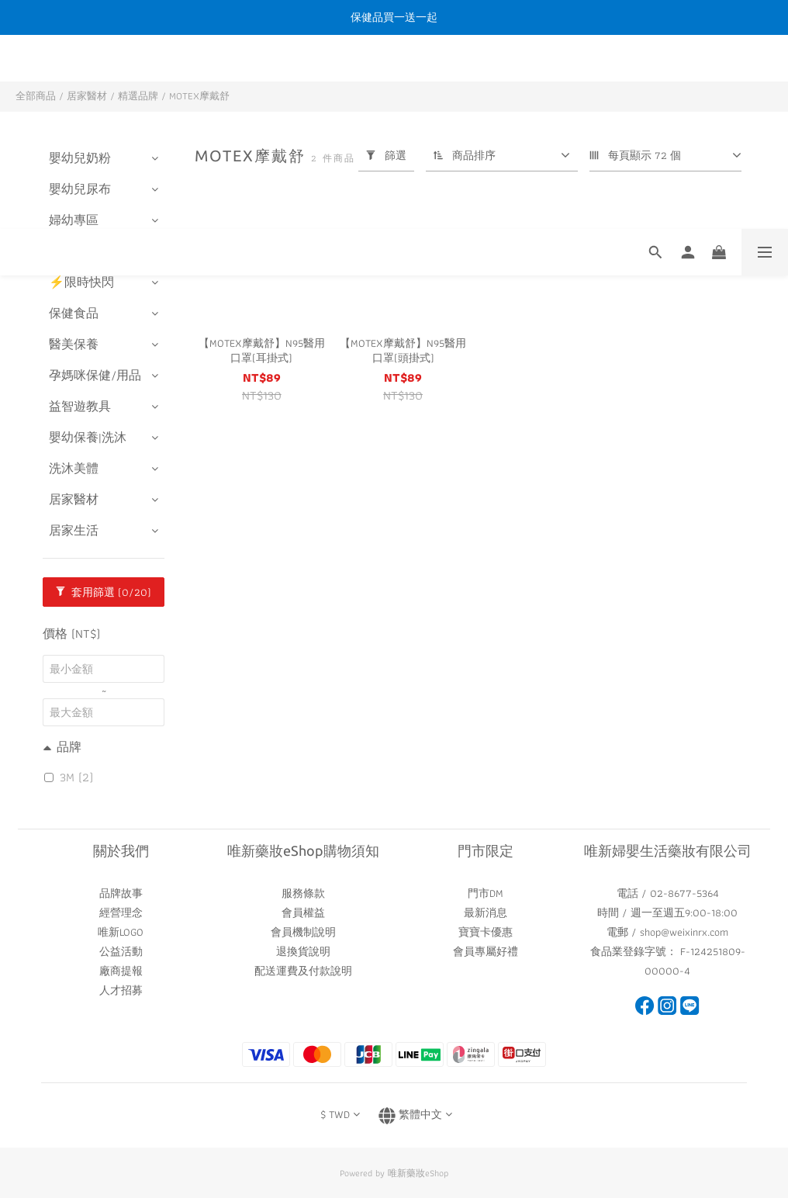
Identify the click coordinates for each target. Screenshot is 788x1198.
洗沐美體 (73, 468)
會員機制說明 (303, 931)
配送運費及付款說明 (303, 970)
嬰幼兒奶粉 (80, 158)
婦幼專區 (73, 220)
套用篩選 (103, 592)
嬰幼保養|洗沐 (87, 437)
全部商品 (36, 96)
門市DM (485, 893)
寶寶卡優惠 (485, 931)
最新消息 (485, 912)
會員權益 (303, 912)
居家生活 (73, 530)
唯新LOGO (120, 931)
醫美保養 (73, 344)
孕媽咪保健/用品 (95, 375)
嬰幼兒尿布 (80, 189)
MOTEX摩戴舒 (199, 96)
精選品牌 (138, 96)
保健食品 (73, 313)
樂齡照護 (73, 251)
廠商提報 (121, 970)
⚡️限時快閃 (81, 282)
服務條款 (303, 893)
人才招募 (121, 990)
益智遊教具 (80, 406)
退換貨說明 (303, 951)
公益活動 (121, 951)
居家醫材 (87, 96)
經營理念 (121, 912)
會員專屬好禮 (485, 951)
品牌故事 (121, 893)
